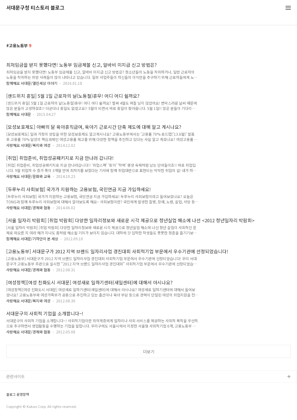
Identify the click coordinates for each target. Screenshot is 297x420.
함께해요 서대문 (18, 114)
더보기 (148, 352)
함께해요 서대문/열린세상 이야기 (31, 83)
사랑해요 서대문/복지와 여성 (28, 145)
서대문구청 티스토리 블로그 (35, 8)
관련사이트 (15, 376)
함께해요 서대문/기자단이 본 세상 (32, 238)
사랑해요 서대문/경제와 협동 (28, 207)
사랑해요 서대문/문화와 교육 (28, 176)
